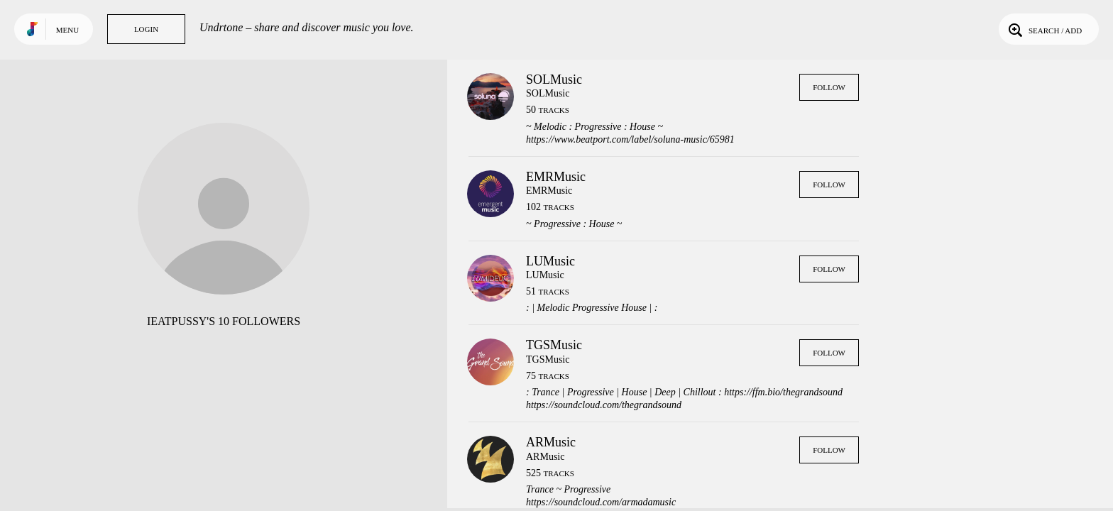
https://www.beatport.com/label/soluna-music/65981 (630, 139)
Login (146, 29)
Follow (829, 87)
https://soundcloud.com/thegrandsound (603, 405)
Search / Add (1044, 29)
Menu (67, 30)
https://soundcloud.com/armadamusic (601, 502)
